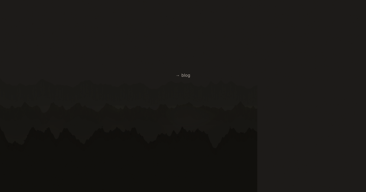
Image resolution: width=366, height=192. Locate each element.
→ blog (183, 75)
